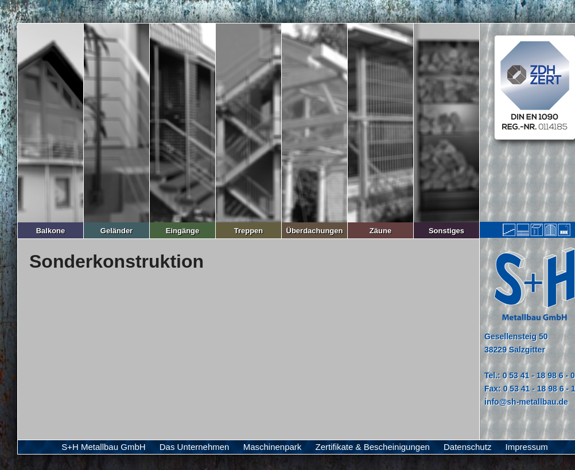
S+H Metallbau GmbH (103, 447)
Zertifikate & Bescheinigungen (373, 447)
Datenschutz (467, 447)
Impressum (527, 447)
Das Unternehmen (195, 447)
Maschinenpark (272, 447)
